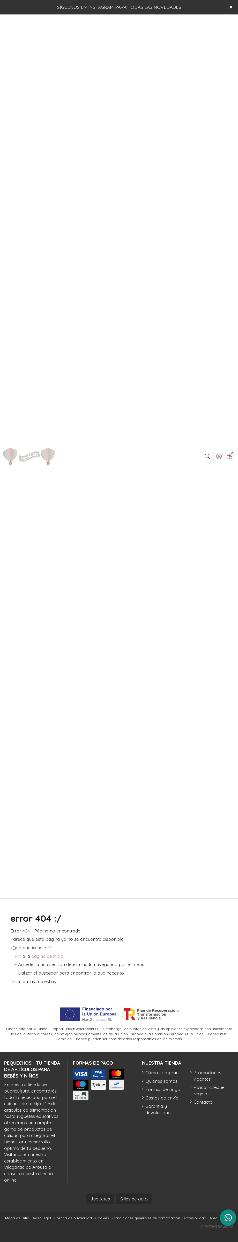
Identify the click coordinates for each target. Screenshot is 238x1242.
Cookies (102, 1218)
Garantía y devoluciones (159, 1109)
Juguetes (100, 1198)
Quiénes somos (161, 1081)
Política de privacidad (73, 1218)
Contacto (203, 1102)
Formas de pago (162, 1089)
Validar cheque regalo (209, 1090)
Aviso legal (42, 1218)
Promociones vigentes (207, 1076)
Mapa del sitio (17, 1218)
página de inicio (47, 956)
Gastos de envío (161, 1098)
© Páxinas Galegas (216, 1226)
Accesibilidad (194, 1218)
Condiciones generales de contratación (146, 1218)
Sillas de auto (134, 1198)
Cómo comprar (161, 1072)
